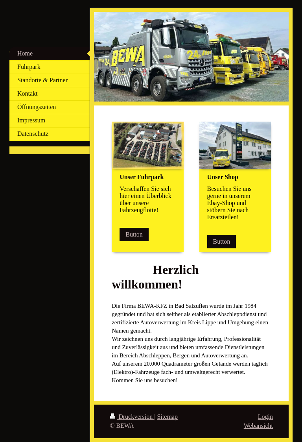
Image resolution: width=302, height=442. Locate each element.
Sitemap (167, 416)
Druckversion (132, 416)
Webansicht (258, 425)
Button (134, 234)
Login (265, 416)
